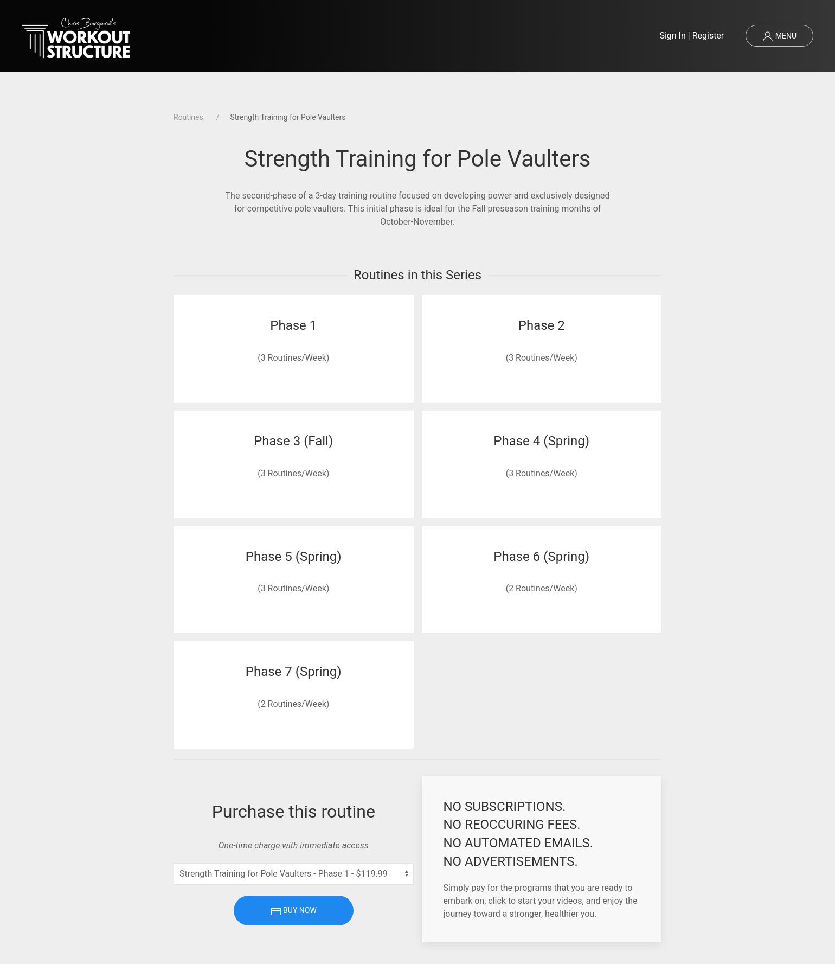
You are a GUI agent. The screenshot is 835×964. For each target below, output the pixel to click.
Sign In (672, 35)
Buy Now (294, 911)
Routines (188, 117)
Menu (779, 36)
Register (708, 35)
